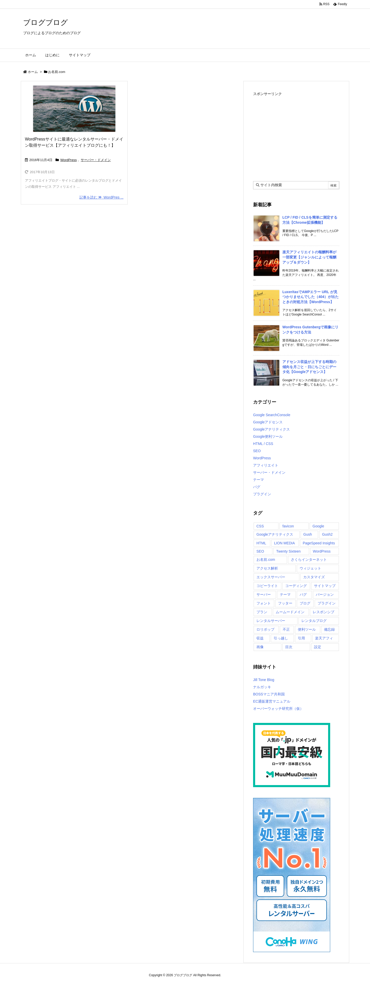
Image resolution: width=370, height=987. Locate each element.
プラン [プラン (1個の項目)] (261, 612)
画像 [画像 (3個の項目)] (260, 647)
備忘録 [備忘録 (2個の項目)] (329, 629)
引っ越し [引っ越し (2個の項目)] (281, 638)
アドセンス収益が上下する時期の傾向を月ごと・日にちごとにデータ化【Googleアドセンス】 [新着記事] (309, 367)
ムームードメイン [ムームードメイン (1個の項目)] (290, 612)
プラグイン (262, 494)
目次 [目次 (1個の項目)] (288, 647)
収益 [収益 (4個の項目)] (260, 638)
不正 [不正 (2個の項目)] (286, 629)
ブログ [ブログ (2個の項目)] (305, 603)
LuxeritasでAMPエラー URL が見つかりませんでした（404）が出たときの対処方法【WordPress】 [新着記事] (310, 297)
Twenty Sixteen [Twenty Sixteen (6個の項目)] (288, 551)
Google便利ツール (268, 436)
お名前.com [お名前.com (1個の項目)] (265, 559)
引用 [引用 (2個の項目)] (301, 638)
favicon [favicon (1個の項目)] (288, 526)
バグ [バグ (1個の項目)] (303, 594)
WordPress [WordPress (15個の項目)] (322, 551)
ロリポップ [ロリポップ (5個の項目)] (265, 629)
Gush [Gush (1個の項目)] (307, 534)
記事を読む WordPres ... (101, 197)
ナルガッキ (262, 687)
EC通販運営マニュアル (271, 701)
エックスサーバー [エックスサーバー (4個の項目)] (270, 577)
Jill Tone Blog (263, 680)
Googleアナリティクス (271, 429)
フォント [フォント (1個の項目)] (263, 603)
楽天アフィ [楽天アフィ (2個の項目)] (324, 638)
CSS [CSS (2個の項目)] (260, 526)
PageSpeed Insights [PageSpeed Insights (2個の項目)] (319, 543)
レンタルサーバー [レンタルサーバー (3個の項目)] (270, 621)
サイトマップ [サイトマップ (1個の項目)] (325, 586)
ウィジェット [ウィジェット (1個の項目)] (310, 568)
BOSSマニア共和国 (269, 694)
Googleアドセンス (268, 422)
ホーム (33, 72)
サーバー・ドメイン (96, 160)
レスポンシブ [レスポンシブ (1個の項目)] (323, 612)
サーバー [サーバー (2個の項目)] (263, 594)
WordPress (68, 160)
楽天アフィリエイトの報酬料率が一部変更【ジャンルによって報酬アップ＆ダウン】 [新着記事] (309, 257)
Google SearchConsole (271, 415)
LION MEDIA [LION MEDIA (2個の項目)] (284, 543)
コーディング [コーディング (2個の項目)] (296, 586)
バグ (256, 487)
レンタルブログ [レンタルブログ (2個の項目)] (314, 621)
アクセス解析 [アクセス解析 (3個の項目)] (267, 568)
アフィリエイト (265, 465)
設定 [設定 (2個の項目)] (317, 647)
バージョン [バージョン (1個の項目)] (325, 594)
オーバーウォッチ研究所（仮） (278, 708)
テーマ (258, 480)
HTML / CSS (263, 444)
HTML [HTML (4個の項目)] (261, 543)
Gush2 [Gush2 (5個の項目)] (327, 534)
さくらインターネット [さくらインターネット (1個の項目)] (309, 559)
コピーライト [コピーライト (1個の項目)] (267, 586)
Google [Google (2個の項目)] (318, 526)
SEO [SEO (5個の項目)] (260, 551)
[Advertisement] (296, 134)
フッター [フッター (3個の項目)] (285, 603)
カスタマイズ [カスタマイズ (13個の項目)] (314, 577)
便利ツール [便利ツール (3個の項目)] (307, 629)
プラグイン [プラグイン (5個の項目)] (327, 603)
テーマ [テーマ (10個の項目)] (285, 594)
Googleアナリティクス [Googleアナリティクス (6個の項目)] (274, 534)
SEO (257, 451)
